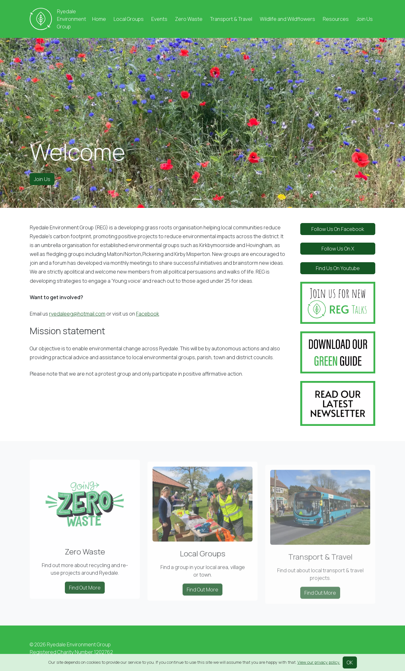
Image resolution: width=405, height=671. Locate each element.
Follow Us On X (337, 248)
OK (350, 662)
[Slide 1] (197, 199)
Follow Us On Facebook (337, 229)
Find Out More (85, 595)
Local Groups (129, 18)
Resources (336, 18)
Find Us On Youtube (338, 268)
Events (159, 18)
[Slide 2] (208, 199)
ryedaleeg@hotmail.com (77, 313)
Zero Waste (188, 18)
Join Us (364, 18)
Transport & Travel (231, 18)
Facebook (147, 313)
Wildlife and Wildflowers (287, 18)
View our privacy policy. (318, 662)
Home (99, 18)
